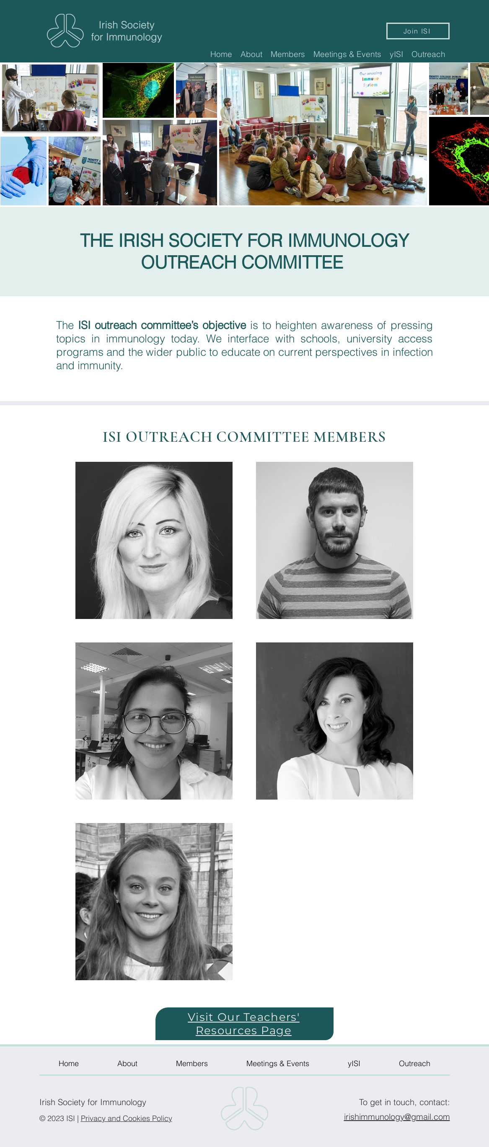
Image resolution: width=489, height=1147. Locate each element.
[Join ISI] (418, 31)
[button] (251, 54)
